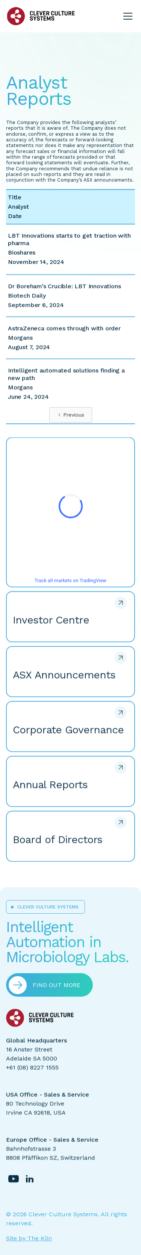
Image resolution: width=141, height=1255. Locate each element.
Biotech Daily (26, 301)
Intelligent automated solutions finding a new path (66, 380)
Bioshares (21, 252)
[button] (126, 16)
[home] (41, 16)
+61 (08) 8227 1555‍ (32, 1072)
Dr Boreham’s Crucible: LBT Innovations (64, 292)
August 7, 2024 (29, 352)
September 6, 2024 (36, 310)
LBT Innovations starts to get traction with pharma (69, 239)
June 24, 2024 (28, 402)
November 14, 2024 (36, 261)
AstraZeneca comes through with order (64, 334)
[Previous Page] (70, 415)
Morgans (20, 343)
